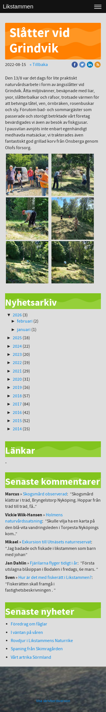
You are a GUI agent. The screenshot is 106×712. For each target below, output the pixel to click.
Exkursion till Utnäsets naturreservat (56, 542)
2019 (17, 387)
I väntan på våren (27, 632)
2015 (17, 421)
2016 (17, 412)
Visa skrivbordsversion (53, 701)
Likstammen (18, 6)
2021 (17, 371)
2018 (17, 396)
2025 (17, 338)
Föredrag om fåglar (29, 624)
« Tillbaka (39, 64)
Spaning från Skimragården (37, 649)
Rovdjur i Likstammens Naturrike (42, 640)
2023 (17, 354)
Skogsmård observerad (45, 494)
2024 (17, 346)
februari (25, 321)
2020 (17, 379)
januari (24, 329)
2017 (17, 404)
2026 (17, 315)
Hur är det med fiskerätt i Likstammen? (55, 577)
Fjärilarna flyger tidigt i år (53, 563)
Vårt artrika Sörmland (31, 657)
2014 (17, 429)
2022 (17, 362)
